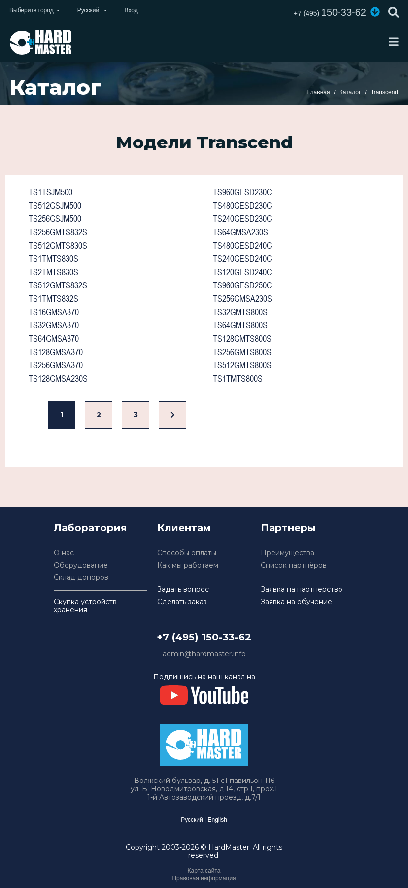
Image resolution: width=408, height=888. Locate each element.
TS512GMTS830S (58, 245)
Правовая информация (204, 878)
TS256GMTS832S (58, 232)
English (217, 820)
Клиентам (184, 527)
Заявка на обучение (296, 602)
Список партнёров (294, 565)
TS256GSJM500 (55, 218)
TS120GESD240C (242, 272)
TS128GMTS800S (242, 338)
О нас (64, 553)
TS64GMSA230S (240, 232)
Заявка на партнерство (301, 589)
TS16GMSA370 (54, 312)
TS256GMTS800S (242, 352)
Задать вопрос (183, 589)
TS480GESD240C (242, 245)
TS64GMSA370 (54, 338)
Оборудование (81, 565)
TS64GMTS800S (240, 325)
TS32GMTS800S (240, 312)
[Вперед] (172, 415)
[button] (375, 11)
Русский (192, 820)
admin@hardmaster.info (204, 654)
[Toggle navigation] (394, 41)
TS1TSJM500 (50, 192)
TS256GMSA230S (242, 298)
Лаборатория (90, 527)
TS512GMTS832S (58, 285)
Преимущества (287, 553)
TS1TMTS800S (238, 378)
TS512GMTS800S (242, 365)
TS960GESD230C (242, 192)
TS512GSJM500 (55, 205)
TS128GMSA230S (58, 378)
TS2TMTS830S (53, 272)
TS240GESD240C (242, 258)
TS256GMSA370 (56, 365)
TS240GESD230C (242, 218)
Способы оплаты (186, 553)
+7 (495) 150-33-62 (204, 637)
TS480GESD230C (242, 205)
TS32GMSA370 (54, 325)
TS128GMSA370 (56, 352)
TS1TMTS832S (53, 298)
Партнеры (288, 527)
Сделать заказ (182, 602)
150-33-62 (330, 12)
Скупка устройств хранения (85, 606)
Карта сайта (204, 870)
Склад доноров (81, 577)
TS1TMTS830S (53, 258)
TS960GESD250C (242, 285)
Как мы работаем (187, 565)
